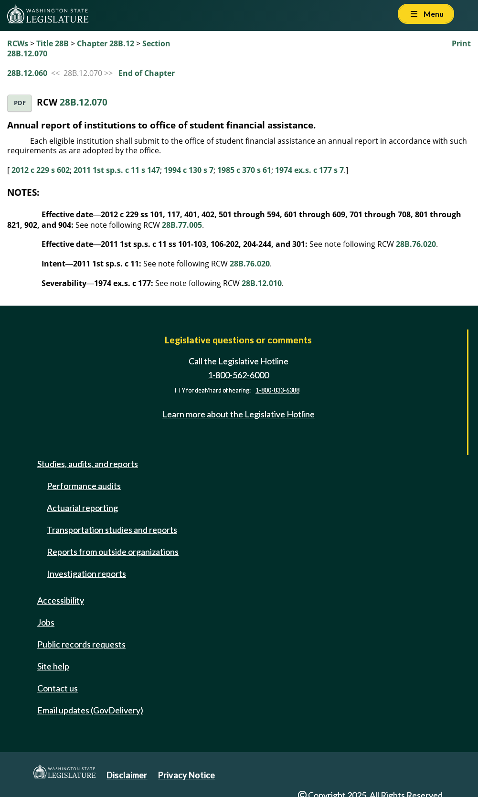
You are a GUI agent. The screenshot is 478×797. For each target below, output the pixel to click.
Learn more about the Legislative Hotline (238, 414)
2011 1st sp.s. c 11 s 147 (117, 170)
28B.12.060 (27, 73)
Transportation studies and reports (112, 529)
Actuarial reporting (82, 507)
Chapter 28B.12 (105, 43)
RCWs (17, 43)
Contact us (57, 688)
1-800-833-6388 (277, 390)
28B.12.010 (262, 283)
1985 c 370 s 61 (244, 170)
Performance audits (84, 485)
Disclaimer (126, 775)
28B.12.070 (83, 102)
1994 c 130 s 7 (188, 170)
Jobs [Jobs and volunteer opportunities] (45, 622)
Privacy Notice (186, 775)
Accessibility (60, 600)
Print (461, 43)
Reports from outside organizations (113, 551)
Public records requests (81, 644)
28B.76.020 (416, 244)
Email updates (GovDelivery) (90, 710)
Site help (53, 666)
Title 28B (52, 43)
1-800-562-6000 (238, 375)
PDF (20, 103)
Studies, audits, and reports (87, 463)
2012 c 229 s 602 (40, 170)
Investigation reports (86, 573)
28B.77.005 (182, 225)
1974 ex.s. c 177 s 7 (309, 170)
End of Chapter (146, 73)
